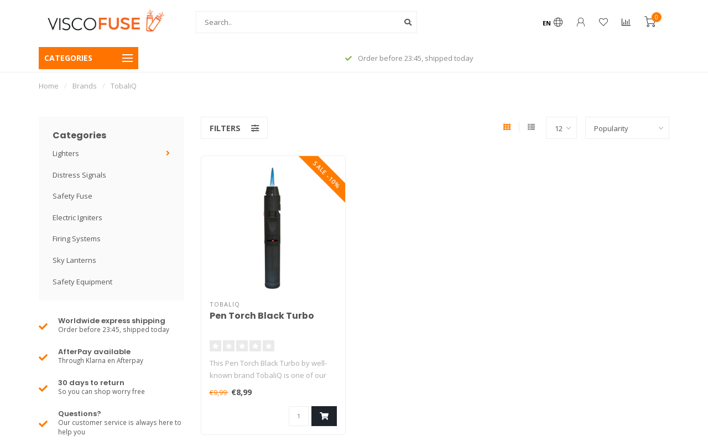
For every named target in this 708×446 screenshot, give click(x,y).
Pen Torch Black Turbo (262, 315)
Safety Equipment (82, 282)
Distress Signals (79, 175)
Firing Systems (77, 238)
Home (49, 86)
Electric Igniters (77, 217)
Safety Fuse (72, 196)
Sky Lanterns (74, 260)
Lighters (66, 153)
